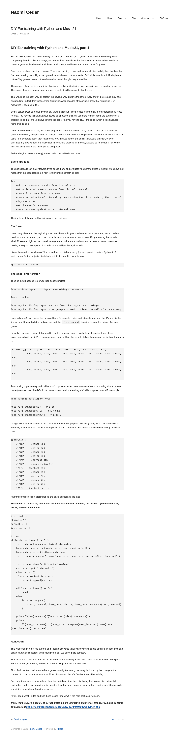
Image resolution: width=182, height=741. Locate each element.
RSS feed (163, 18)
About (105, 18)
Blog (131, 18)
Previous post (20, 719)
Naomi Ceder (35, 729)
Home (94, 18)
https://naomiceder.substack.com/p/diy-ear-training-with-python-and (63, 707)
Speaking (118, 18)
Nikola (60, 729)
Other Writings (146, 18)
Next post (116, 719)
